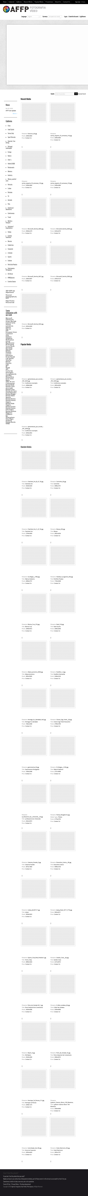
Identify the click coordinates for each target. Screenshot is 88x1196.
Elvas (9, 126)
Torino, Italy (11, 133)
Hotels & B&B (11, 164)
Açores (9, 257)
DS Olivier (10, 274)
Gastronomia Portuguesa (10, 269)
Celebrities (11, 245)
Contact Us (66, 2)
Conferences (11, 213)
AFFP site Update (11, 111)
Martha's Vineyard (9, 221)
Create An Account (73, 16)
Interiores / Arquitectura (10, 227)
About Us (58, 2)
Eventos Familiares (9, 236)
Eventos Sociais (12, 282)
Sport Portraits (12, 137)
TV (8, 196)
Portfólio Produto (12, 265)
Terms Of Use (6, 1184)
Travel (9, 217)
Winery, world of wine (11, 180)
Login (65, 16)
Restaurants (11, 167)
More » (15, 113)
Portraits (10, 185)
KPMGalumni (11, 278)
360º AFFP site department (10, 291)
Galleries (19, 2)
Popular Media (39, 2)
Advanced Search (82, 94)
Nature (9, 156)
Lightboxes (83, 16)
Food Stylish (11, 129)
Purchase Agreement (25, 1184)
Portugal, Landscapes (9, 147)
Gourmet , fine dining (10, 142)
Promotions (49, 2)
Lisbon (9, 188)
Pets (9, 204)
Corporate (10, 249)
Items (83, 2)
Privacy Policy (15, 1184)
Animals (10, 200)
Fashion (10, 261)
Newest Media (28, 2)
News (5, 2)
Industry (10, 175)
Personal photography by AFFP (11, 296)
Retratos (10, 192)
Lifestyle (10, 253)
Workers (10, 171)
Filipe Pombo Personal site (10, 301)
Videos (9, 232)
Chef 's (9, 160)
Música (10, 241)
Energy (9, 152)
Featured (11, 2)
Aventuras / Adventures (10, 208)
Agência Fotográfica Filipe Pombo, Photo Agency (22, 1186)
